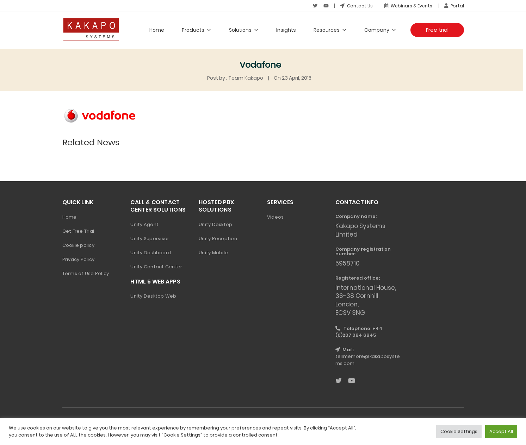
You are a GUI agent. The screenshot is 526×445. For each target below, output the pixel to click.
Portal (454, 6)
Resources (330, 30)
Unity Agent (144, 224)
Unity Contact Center (156, 266)
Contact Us (356, 6)
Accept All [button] (501, 431)
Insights (286, 29)
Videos (275, 217)
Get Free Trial (78, 231)
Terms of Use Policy (85, 273)
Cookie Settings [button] (458, 431)
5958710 (347, 263)
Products (196, 30)
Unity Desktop (215, 224)
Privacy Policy (78, 259)
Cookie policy (78, 245)
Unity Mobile (213, 252)
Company (380, 30)
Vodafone (260, 65)
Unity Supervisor (149, 238)
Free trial (437, 29)
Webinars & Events (408, 6)
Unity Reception (218, 238)
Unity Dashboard (150, 252)
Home (156, 29)
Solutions (244, 30)
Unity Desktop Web (153, 296)
